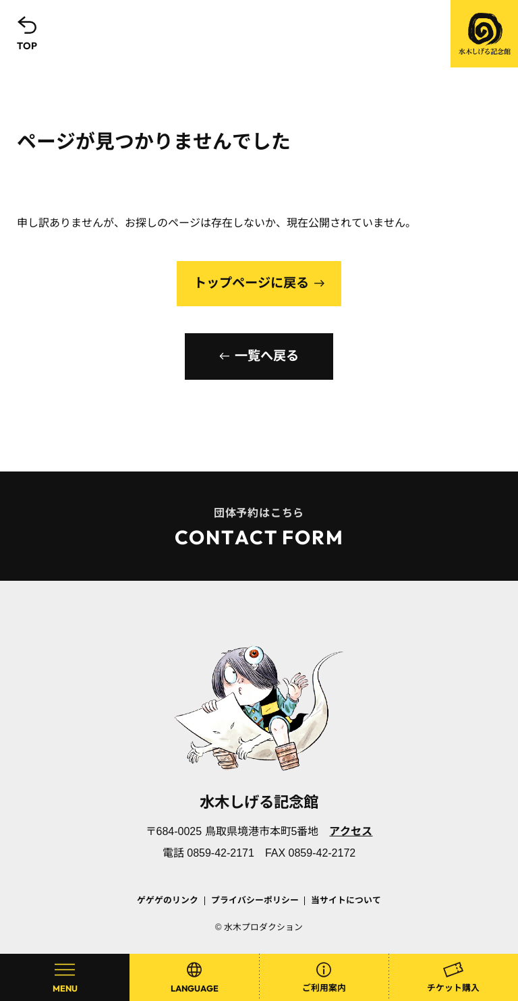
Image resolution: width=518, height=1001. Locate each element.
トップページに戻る (251, 283)
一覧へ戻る (267, 356)
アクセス (350, 831)
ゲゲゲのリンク (167, 900)
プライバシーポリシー (255, 900)
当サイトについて (346, 900)
